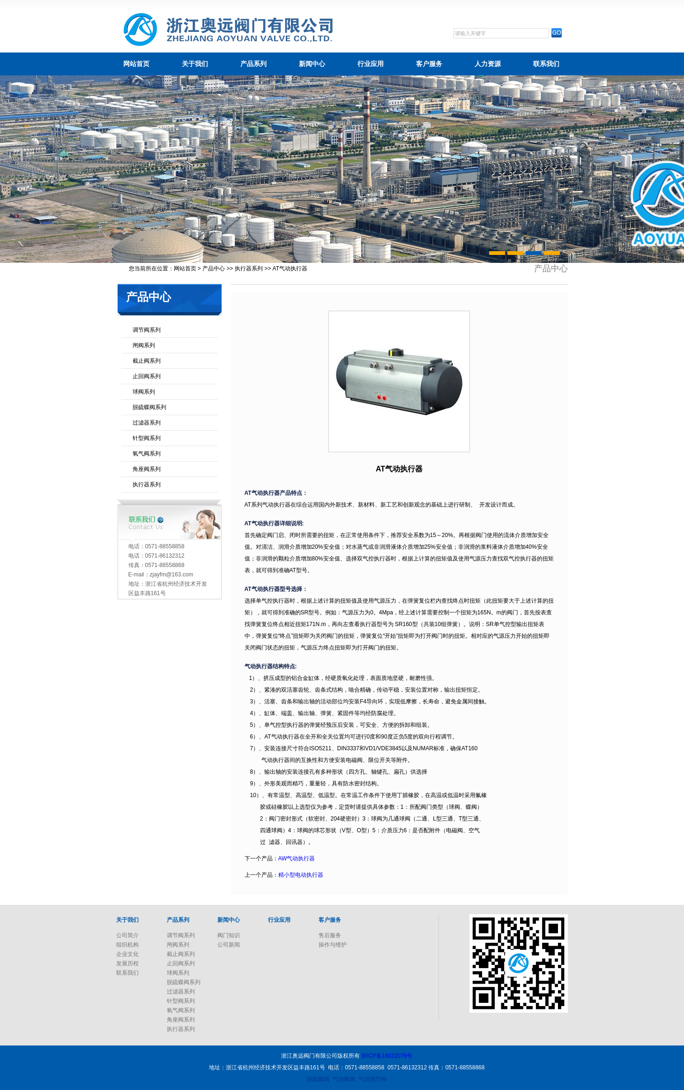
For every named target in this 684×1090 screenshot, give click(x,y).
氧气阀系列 (147, 453)
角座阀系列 (147, 469)
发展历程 (127, 963)
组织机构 (127, 944)
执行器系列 (249, 268)
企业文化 (127, 954)
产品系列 (253, 63)
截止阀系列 (147, 361)
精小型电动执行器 (300, 875)
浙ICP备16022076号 (386, 1056)
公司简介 (127, 935)
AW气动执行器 (296, 858)
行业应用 (370, 63)
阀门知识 (228, 935)
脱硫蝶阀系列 (149, 407)
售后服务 (330, 935)
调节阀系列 (147, 330)
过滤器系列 (147, 422)
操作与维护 (333, 944)
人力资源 (488, 63)
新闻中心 (312, 63)
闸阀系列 (144, 345)
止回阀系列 (147, 376)
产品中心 (213, 268)
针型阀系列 (147, 438)
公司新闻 (228, 944)
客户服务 (429, 63)
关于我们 (195, 63)
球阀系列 (144, 391)
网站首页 (136, 63)
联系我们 (546, 63)
